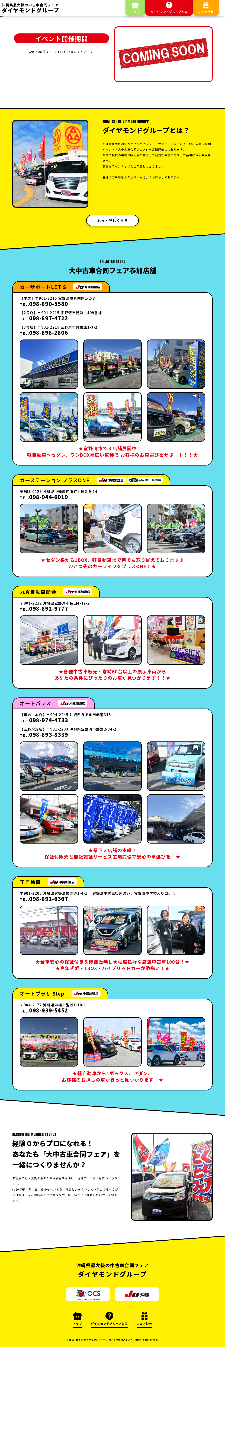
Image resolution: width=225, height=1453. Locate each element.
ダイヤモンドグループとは (169, 12)
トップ (135, 12)
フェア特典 (206, 12)
